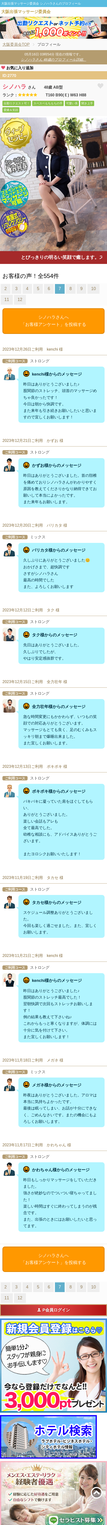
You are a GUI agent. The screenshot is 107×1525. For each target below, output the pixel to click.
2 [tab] (53, 34)
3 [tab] (60, 34)
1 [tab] (46, 34)
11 (6, 298)
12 (20, 298)
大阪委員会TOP (16, 44)
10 (93, 287)
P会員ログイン (53, 1309)
